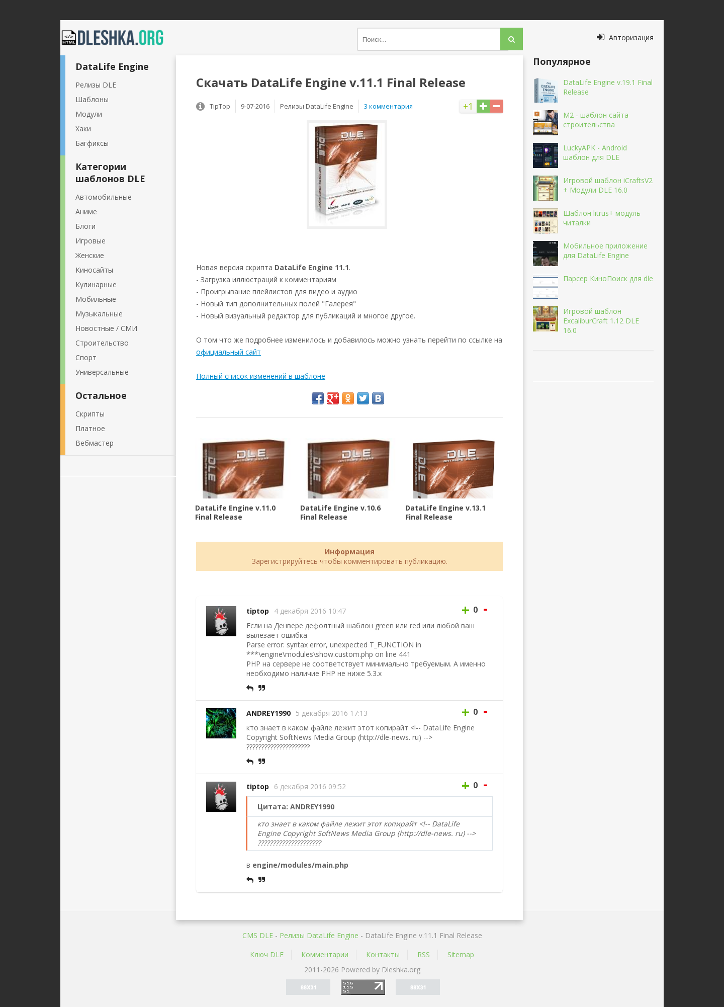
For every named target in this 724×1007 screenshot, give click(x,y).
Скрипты (90, 413)
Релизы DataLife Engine (319, 935)
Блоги (85, 226)
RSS (423, 954)
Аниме (86, 211)
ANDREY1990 (268, 713)
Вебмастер (94, 443)
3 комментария (388, 106)
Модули (88, 114)
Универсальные (102, 372)
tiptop (257, 611)
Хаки (83, 128)
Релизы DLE (95, 85)
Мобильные (95, 299)
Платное (90, 428)
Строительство (102, 343)
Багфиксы (92, 143)
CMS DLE (257, 935)
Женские (89, 255)
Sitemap (460, 954)
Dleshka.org (118, 37)
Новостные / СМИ (106, 328)
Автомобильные (103, 197)
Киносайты (94, 270)
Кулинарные (96, 284)
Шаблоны (92, 99)
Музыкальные (99, 313)
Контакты (383, 954)
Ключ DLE (267, 954)
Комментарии (324, 954)
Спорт (86, 357)
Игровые (90, 240)
